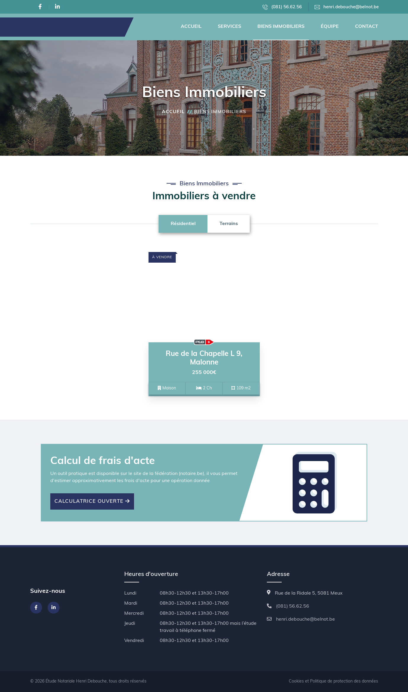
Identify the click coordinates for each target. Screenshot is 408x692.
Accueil (191, 26)
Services (229, 26)
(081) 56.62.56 (282, 7)
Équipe (330, 26)
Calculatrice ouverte (92, 501)
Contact (366, 26)
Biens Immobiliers (280, 26)
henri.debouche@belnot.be (347, 7)
